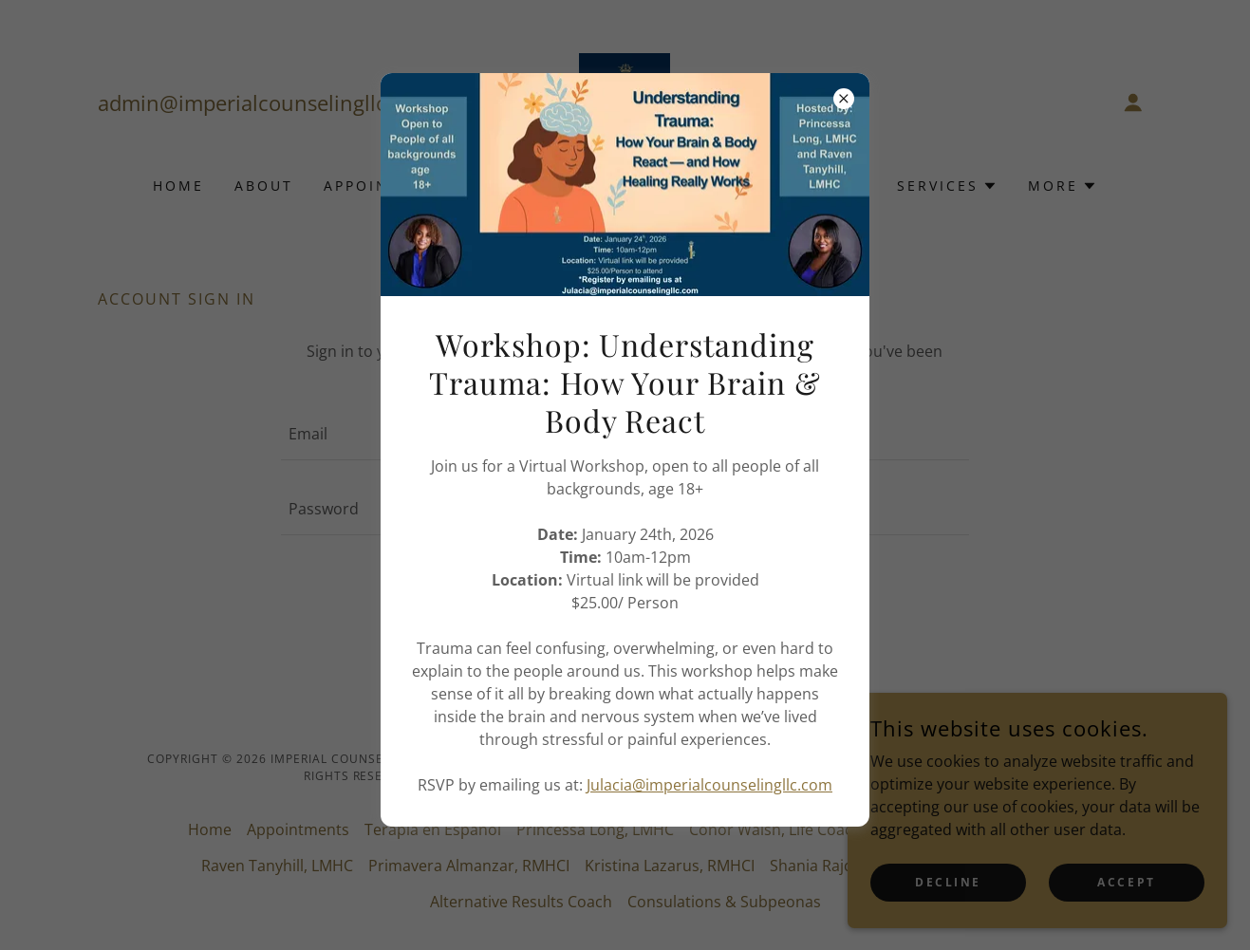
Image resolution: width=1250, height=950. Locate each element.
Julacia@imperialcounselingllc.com (709, 784)
